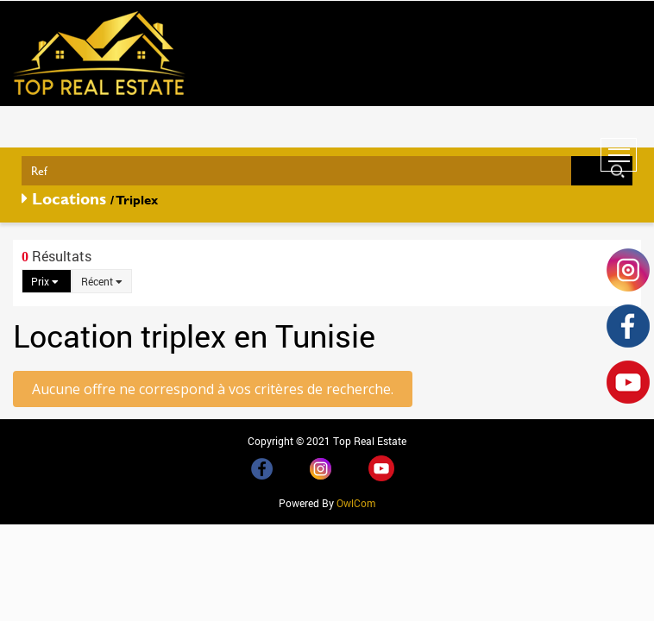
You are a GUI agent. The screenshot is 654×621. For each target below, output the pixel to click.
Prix (45, 281)
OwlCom (355, 503)
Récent (102, 281)
